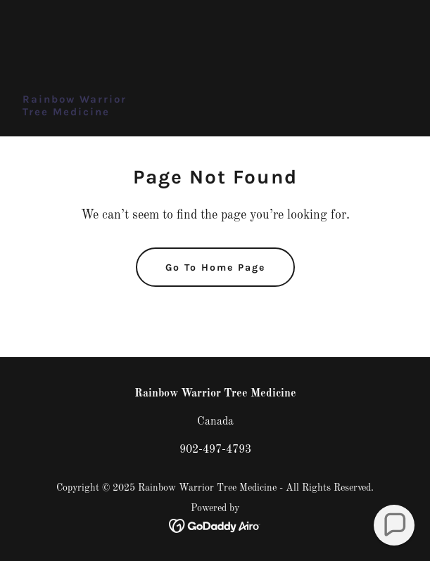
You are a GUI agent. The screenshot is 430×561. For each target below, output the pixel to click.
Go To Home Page (215, 267)
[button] (394, 525)
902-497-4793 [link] (215, 450)
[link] (75, 112)
